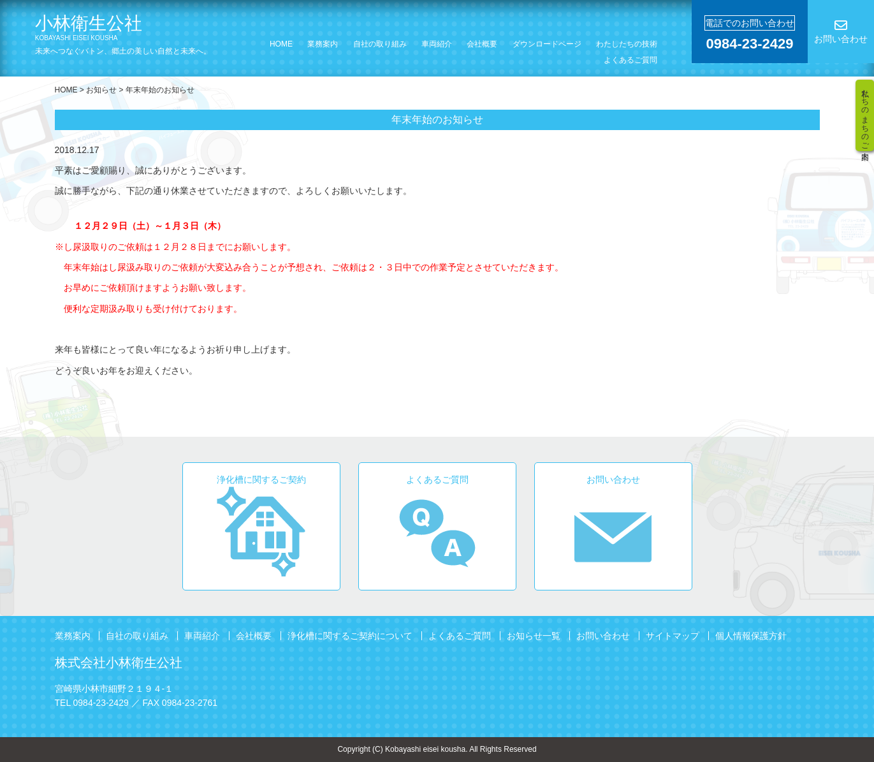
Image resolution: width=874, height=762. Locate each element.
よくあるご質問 (630, 59)
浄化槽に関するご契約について (350, 636)
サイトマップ (672, 636)
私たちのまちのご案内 (865, 115)
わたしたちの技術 (626, 44)
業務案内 (322, 44)
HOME (281, 44)
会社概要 (482, 44)
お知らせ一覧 (533, 636)
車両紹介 (436, 44)
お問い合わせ (603, 636)
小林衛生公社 (136, 27)
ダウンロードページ (547, 44)
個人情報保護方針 (751, 636)
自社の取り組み (380, 44)
